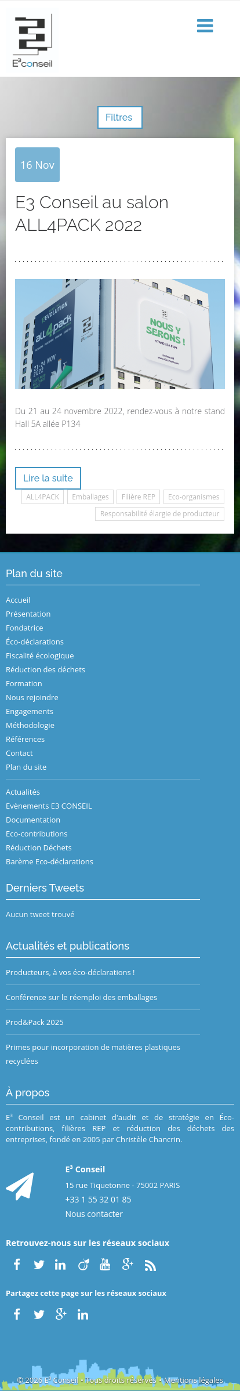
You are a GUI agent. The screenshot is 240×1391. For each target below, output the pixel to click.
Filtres (120, 117)
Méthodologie (30, 725)
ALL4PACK (42, 497)
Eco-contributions (37, 833)
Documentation (33, 819)
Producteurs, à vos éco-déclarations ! (70, 972)
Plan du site (26, 767)
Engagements (29, 711)
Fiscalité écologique (40, 655)
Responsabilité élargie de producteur (160, 514)
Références (25, 739)
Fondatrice (24, 627)
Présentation (28, 613)
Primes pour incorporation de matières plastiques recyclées (93, 1054)
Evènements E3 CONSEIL (49, 805)
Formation (24, 683)
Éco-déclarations (35, 641)
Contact (19, 753)
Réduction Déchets (39, 847)
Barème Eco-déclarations (49, 861)
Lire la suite (48, 478)
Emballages (90, 497)
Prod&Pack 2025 (35, 1022)
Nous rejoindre (32, 697)
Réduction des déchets (45, 669)
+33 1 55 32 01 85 (99, 1199)
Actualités (23, 792)
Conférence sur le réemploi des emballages (81, 997)
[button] (206, 26)
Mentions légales (193, 1380)
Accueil (18, 600)
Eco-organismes (193, 497)
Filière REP (138, 497)
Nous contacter (94, 1213)
